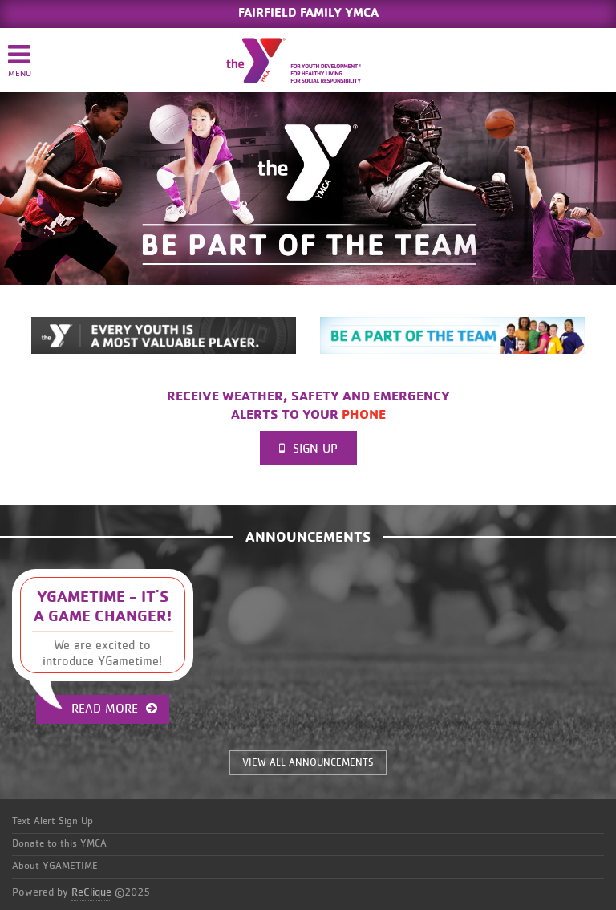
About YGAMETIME (55, 866)
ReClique (91, 892)
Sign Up (308, 448)
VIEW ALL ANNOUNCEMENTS (308, 763)
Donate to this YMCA (59, 844)
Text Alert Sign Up (52, 821)
